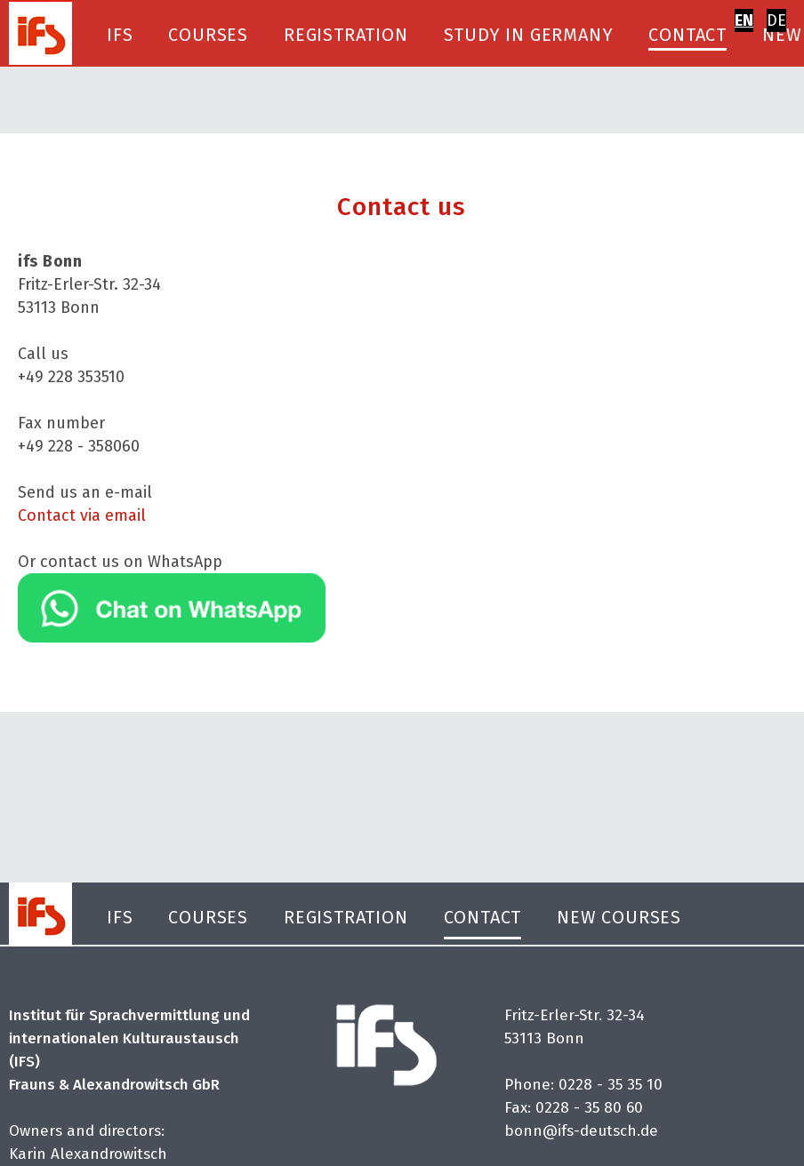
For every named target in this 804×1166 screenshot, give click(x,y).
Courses (208, 34)
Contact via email (82, 515)
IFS (120, 34)
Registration (346, 34)
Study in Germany (529, 34)
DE (776, 20)
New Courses (619, 917)
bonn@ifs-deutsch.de (581, 1131)
